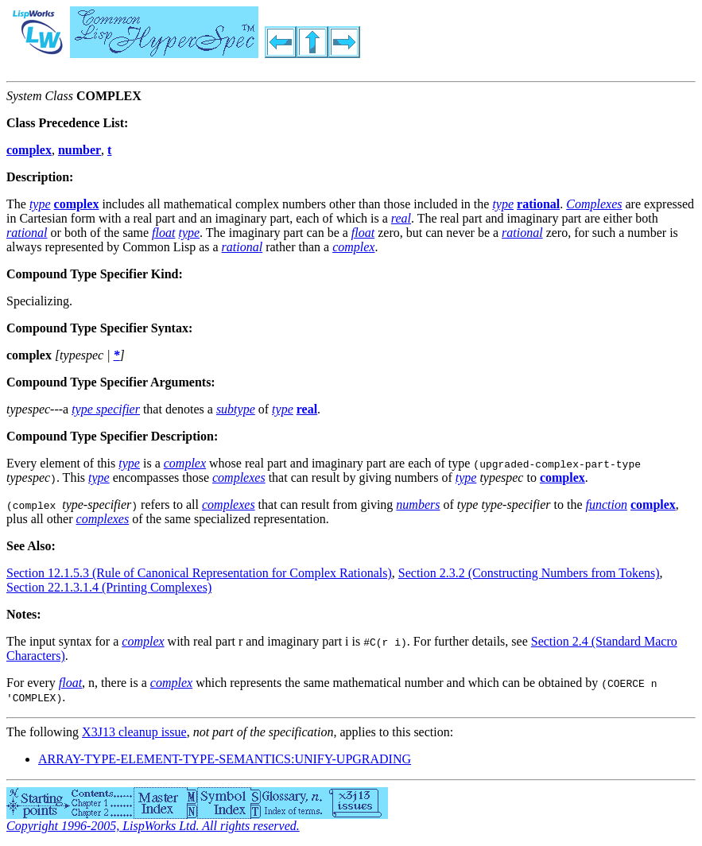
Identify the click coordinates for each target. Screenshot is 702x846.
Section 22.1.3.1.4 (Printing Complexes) (108, 587)
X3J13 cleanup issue (134, 732)
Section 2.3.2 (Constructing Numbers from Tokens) (529, 573)
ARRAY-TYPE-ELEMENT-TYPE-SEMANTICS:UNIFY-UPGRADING (224, 759)
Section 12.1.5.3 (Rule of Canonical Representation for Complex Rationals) (199, 573)
